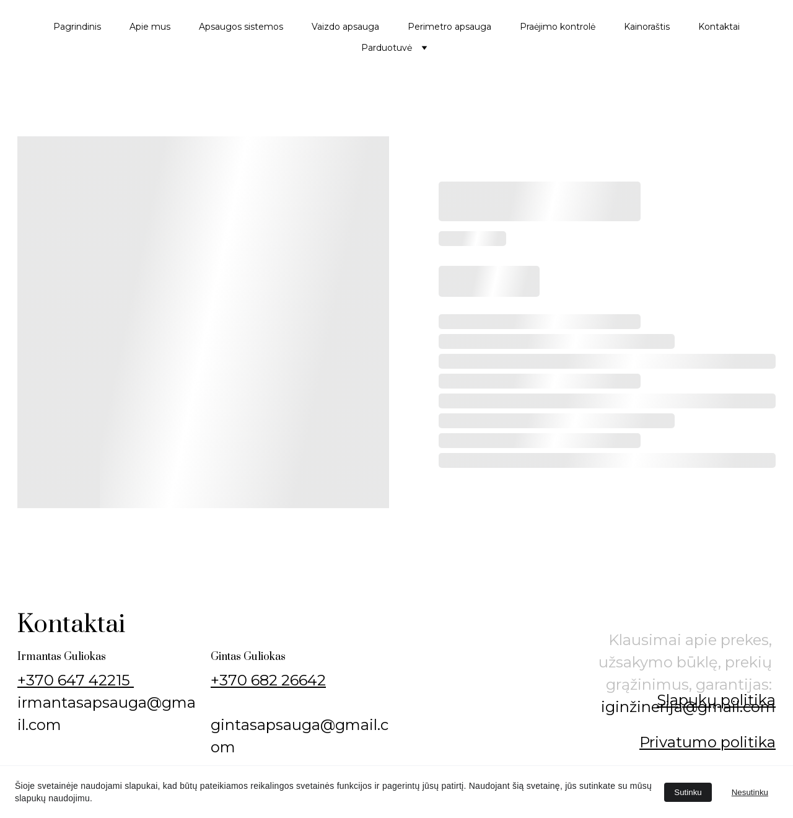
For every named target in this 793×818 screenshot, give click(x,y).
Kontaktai (719, 26)
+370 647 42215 (75, 680)
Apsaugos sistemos (241, 26)
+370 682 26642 (268, 680)
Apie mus (149, 26)
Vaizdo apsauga (345, 26)
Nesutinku (750, 792)
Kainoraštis (647, 26)
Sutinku (687, 792)
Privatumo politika (707, 742)
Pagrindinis (77, 26)
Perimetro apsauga (449, 26)
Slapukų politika (716, 700)
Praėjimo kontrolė (557, 26)
